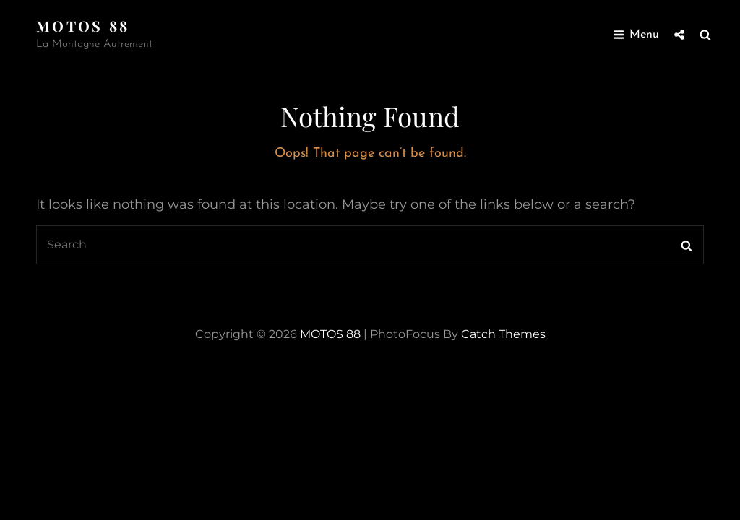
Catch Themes (503, 334)
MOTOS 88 (83, 25)
